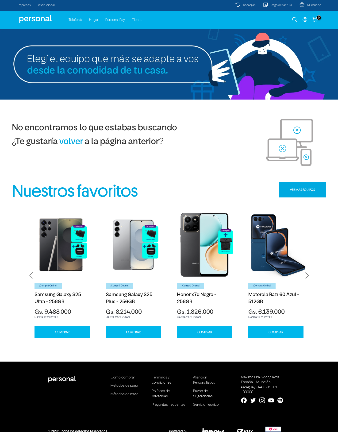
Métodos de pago (124, 385)
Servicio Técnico (206, 404)
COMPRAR (62, 332)
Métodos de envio (124, 394)
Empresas (24, 5)
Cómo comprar (123, 377)
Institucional (46, 5)
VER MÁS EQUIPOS (302, 189)
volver (71, 142)
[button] (31, 275)
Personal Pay (115, 20)
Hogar (93, 20)
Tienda (137, 20)
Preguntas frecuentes (168, 404)
